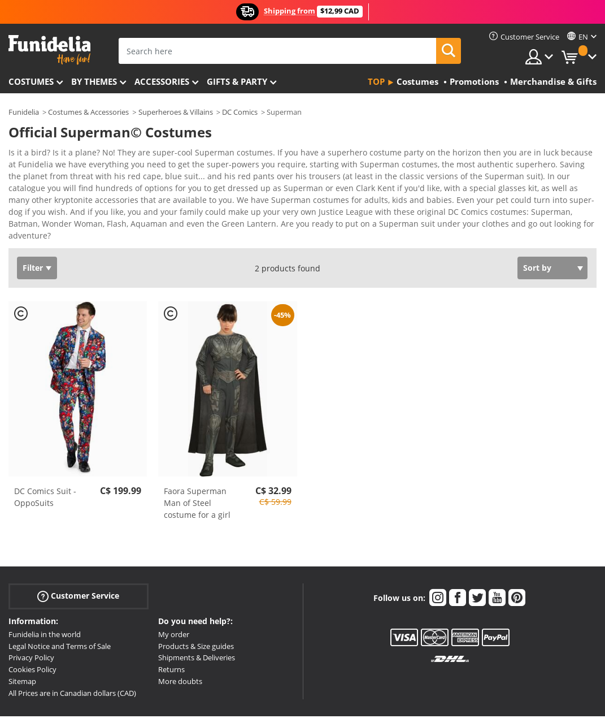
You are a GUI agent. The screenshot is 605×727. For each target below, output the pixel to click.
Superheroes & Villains (175, 112)
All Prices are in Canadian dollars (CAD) (72, 673)
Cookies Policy (32, 649)
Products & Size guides (196, 626)
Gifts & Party (237, 81)
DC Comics (240, 112)
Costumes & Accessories (88, 112)
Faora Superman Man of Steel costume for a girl (197, 483)
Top (376, 81)
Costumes (31, 81)
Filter (33, 248)
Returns (171, 649)
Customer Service (78, 576)
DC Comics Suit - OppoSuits (45, 477)
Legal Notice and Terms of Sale (59, 626)
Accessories (161, 81)
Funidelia (23, 112)
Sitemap (22, 661)
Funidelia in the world (44, 614)
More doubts (180, 661)
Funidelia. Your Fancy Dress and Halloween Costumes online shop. (49, 50)
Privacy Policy (31, 638)
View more (40, 214)
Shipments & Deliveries (196, 638)
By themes (94, 81)
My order (173, 614)
